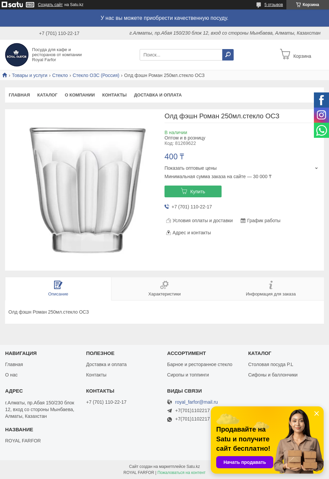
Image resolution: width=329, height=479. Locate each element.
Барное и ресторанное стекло (199, 364)
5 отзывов (274, 4)
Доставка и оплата (158, 94)
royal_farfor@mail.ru (196, 402)
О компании (80, 94)
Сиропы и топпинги (188, 374)
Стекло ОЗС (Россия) (96, 75)
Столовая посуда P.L (270, 364)
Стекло (60, 75)
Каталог (47, 94)
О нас (11, 374)
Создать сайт (50, 4)
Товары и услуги (29, 75)
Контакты (114, 94)
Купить (197, 191)
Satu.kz (193, 466)
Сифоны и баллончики (272, 374)
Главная (19, 94)
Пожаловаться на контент (181, 472)
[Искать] (228, 55)
